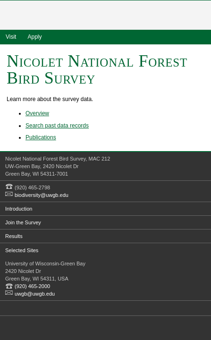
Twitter (26, 308)
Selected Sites (21, 250)
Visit (11, 37)
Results (14, 236)
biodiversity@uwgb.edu (41, 195)
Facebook (12, 308)
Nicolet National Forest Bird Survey (97, 69)
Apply (34, 37)
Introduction (18, 209)
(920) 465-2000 (32, 286)
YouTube (53, 308)
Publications (40, 137)
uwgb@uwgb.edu (35, 294)
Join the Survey (23, 222)
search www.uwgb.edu (201, 37)
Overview (37, 113)
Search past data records (57, 125)
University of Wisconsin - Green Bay (105, 16)
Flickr (39, 308)
